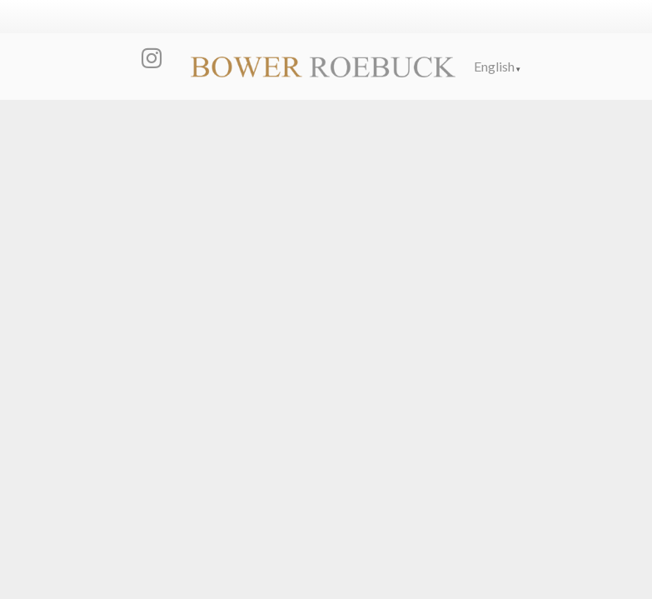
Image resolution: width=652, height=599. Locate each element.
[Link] (323, 67)
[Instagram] (151, 58)
